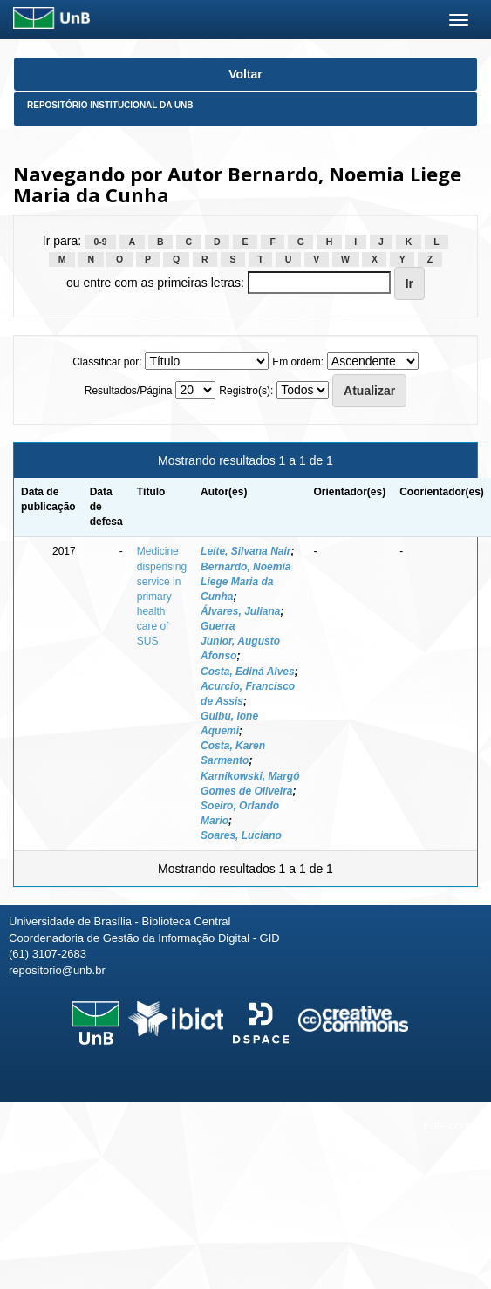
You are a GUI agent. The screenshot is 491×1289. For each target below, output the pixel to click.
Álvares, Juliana (240, 611)
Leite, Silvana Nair (245, 551)
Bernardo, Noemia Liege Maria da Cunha (245, 582)
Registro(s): (246, 391)
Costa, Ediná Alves (248, 671)
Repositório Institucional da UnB (110, 105)
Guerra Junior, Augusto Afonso (240, 641)
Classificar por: (106, 362)
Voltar (245, 74)
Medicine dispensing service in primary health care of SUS (162, 596)
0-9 (100, 241)
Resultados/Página (129, 391)
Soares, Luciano (241, 835)
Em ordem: (298, 362)
